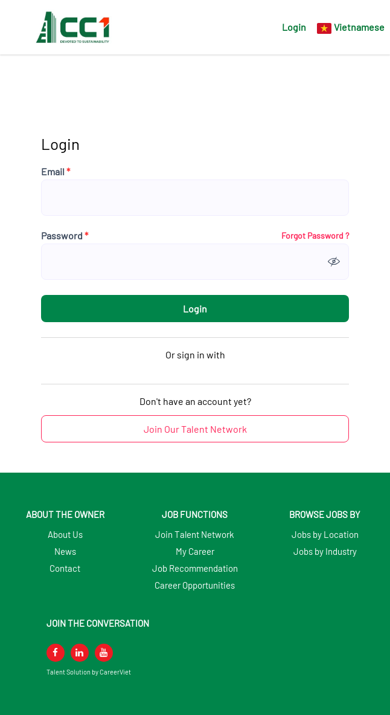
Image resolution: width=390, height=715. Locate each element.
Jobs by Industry (325, 551)
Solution (79, 672)
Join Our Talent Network (195, 429)
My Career (195, 551)
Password (64, 236)
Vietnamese (359, 27)
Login (294, 27)
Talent (56, 672)
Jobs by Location (325, 534)
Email (55, 171)
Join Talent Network (194, 534)
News (65, 551)
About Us (65, 534)
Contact (65, 568)
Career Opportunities (195, 585)
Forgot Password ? (315, 236)
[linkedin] (80, 653)
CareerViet (115, 672)
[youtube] (104, 653)
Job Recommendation (195, 568)
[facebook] (55, 653)
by (96, 672)
